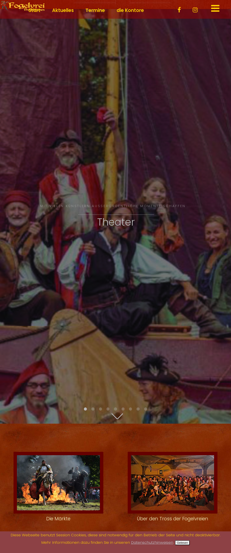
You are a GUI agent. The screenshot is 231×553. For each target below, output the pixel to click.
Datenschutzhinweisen (152, 542)
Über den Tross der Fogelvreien (172, 518)
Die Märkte (58, 518)
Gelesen (182, 542)
